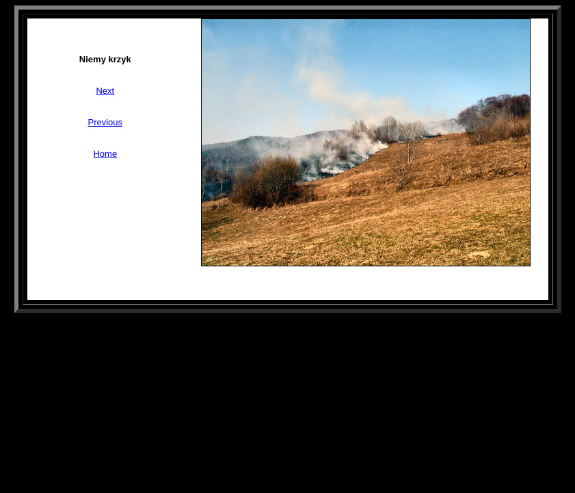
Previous (105, 122)
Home (105, 154)
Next (105, 91)
